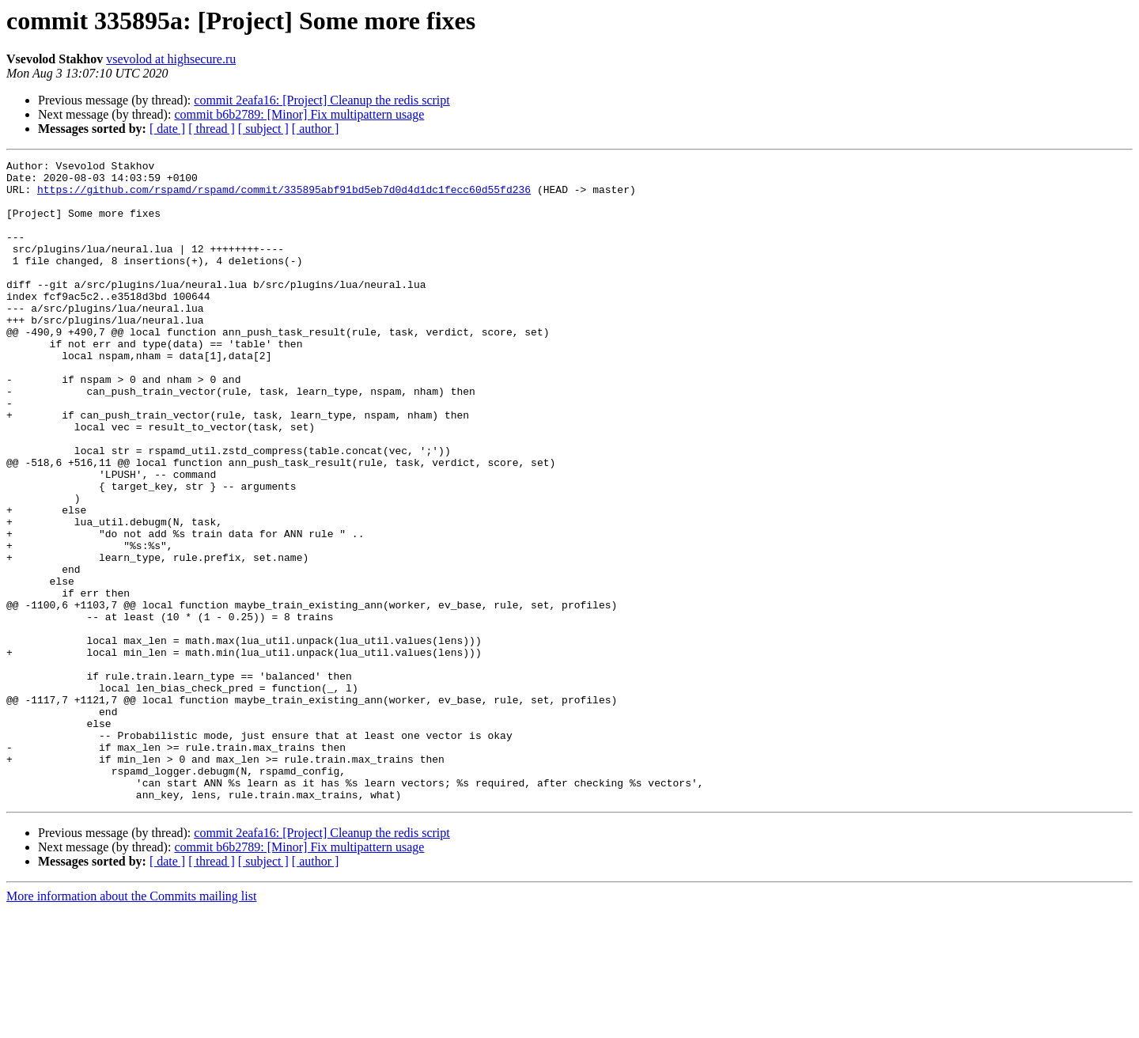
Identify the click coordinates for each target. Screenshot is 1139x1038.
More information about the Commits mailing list (131, 1024)
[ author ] (315, 128)
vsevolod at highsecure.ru (171, 59)
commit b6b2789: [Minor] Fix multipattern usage (299, 114)
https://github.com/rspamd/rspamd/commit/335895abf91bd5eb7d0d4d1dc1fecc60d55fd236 (284, 196)
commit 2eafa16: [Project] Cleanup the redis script (321, 100)
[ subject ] (263, 128)
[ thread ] (211, 128)
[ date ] (167, 128)
